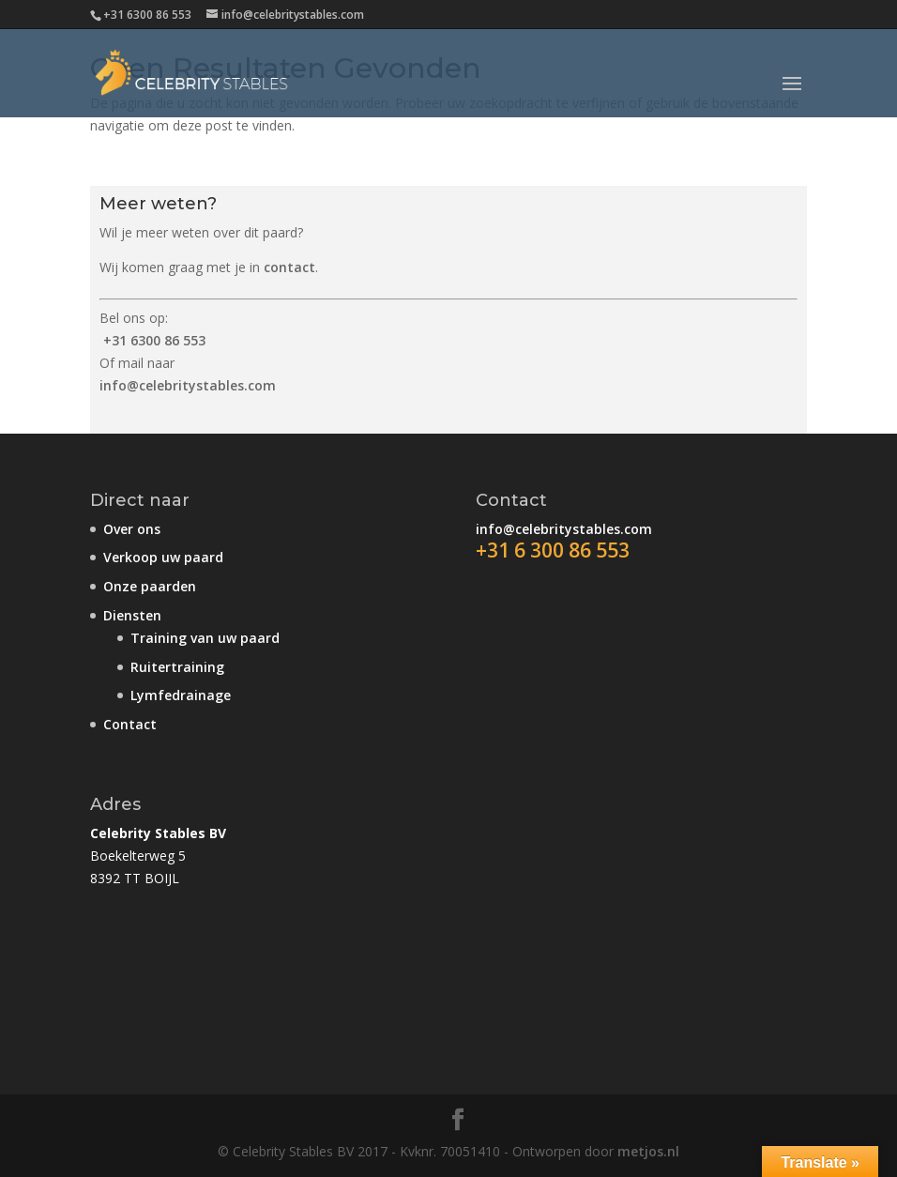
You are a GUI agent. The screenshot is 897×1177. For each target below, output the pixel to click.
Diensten (132, 615)
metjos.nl (648, 1151)
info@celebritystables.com (187, 385)
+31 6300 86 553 (154, 340)
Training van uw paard (205, 638)
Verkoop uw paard (163, 557)
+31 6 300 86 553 (553, 550)
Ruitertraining (177, 667)
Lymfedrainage (180, 695)
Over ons (131, 529)
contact (289, 267)
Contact (130, 724)
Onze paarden (149, 586)
